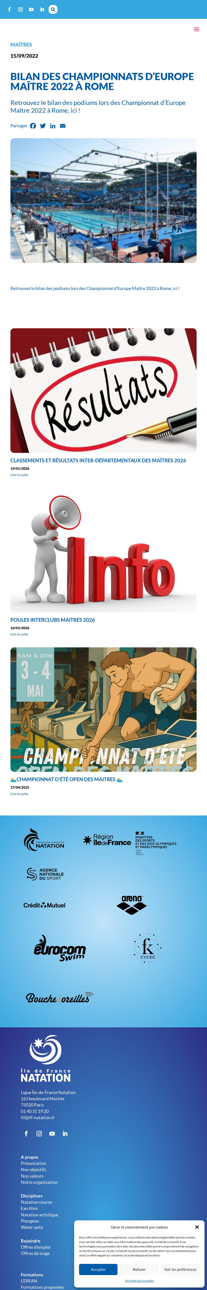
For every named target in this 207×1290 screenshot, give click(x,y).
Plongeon (30, 1226)
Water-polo (32, 1232)
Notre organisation (39, 1187)
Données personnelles (139, 1281)
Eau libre (29, 1213)
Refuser (139, 1269)
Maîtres (21, 49)
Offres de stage (35, 1258)
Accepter (98, 1269)
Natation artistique (39, 1219)
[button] (197, 1227)
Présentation (33, 1168)
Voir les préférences (180, 1269)
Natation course (36, 1207)
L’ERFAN (29, 1286)
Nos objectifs (33, 1174)
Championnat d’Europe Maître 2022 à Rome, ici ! (133, 293)
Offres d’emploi (36, 1252)
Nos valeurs (32, 1181)
